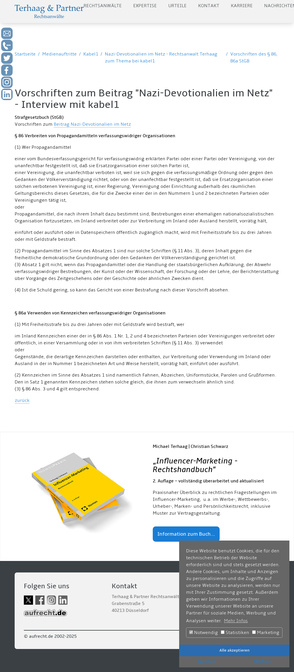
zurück (22, 400)
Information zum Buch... (186, 534)
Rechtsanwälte (103, 6)
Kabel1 (90, 54)
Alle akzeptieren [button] (234, 650)
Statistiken (235, 632)
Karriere (242, 6)
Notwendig (203, 632)
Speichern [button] (207, 661)
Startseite (25, 54)
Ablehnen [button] (262, 661)
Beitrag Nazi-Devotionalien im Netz (92, 124)
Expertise (145, 6)
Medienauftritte (59, 54)
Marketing (265, 632)
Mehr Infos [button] (236, 621)
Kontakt (208, 6)
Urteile (177, 6)
